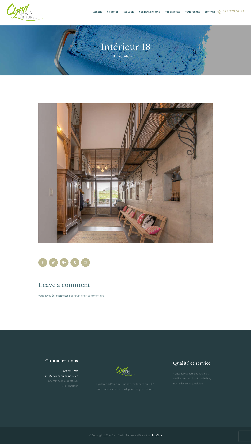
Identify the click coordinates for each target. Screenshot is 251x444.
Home (117, 56)
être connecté (60, 295)
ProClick (157, 435)
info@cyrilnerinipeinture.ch (61, 376)
